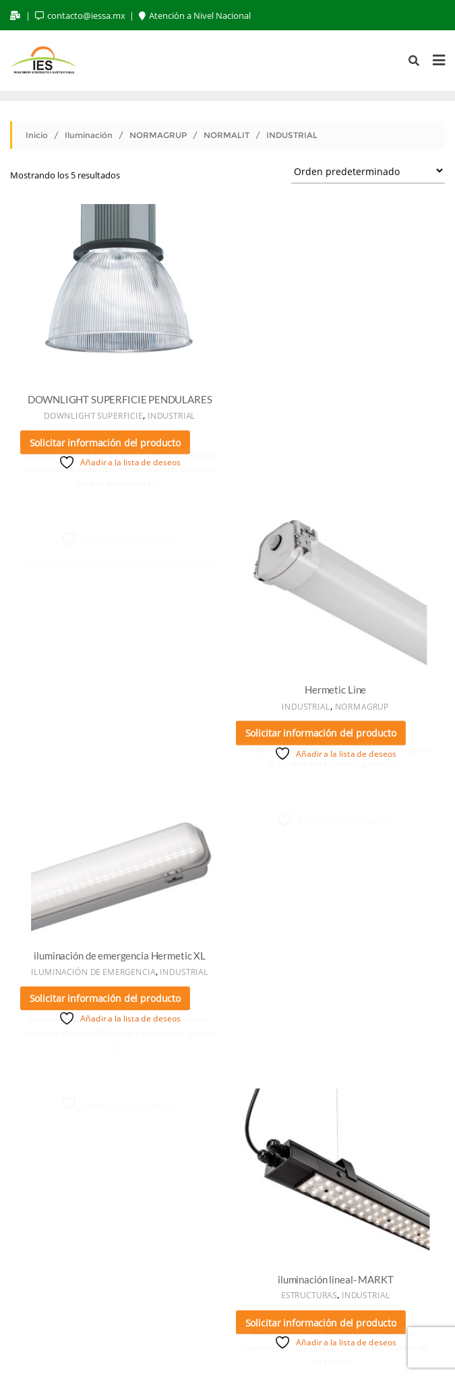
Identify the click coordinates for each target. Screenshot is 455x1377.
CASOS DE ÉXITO (235, 1304)
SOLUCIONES (143, 1304)
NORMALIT (226, 135)
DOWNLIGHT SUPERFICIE (92, 414)
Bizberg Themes (327, 1347)
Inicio (37, 135)
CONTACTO (323, 1304)
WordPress (193, 1347)
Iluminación (89, 135)
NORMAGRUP (158, 135)
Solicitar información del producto (105, 441)
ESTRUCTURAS (310, 737)
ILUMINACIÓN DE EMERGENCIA (92, 679)
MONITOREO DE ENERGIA (374, 1287)
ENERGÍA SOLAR (166, 1287)
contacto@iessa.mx (81, 15)
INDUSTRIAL (170, 414)
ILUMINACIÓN (260, 1287)
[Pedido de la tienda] (368, 170)
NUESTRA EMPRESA (60, 1287)
